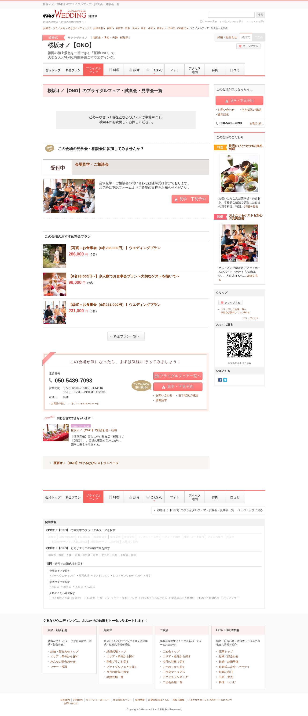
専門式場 (84, 575)
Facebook (220, 380)
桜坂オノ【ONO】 (71, 45)
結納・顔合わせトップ (64, 651)
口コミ (234, 70)
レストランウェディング (127, 575)
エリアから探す (257, 21)
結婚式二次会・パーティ (234, 666)
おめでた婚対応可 (209, 597)
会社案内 (65, 700)
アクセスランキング (175, 677)
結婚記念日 (226, 672)
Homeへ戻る (210, 21)
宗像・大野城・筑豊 (86, 555)
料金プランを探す (117, 661)
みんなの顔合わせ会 (63, 661)
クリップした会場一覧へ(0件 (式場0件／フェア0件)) (235, 311)
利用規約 (78, 700)
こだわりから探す (174, 666)
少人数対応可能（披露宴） (66, 597)
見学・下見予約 (190, 199)
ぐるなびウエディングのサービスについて (210, 700)
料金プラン (73, 70)
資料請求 (161, 400)
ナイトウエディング (125, 597)
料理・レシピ (227, 682)
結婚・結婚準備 (228, 661)
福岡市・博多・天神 (105, 37)
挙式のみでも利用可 (182, 597)
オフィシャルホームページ (85, 403)
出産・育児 (226, 677)
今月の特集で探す (117, 672)
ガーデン (104, 597)
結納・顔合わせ (227, 37)
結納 (221, 656)
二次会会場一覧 (172, 682)
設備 (133, 69)
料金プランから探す (232, 21)
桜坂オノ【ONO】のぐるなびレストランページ (86, 463)
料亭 (148, 575)
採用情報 (140, 700)
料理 (113, 69)
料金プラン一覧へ (125, 336)
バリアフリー (231, 597)
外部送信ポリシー (122, 700)
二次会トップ (171, 651)
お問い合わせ (164, 395)
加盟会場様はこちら (158, 700)
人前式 (79, 586)
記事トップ (226, 651)
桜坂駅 (124, 37)
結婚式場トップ (116, 651)
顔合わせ (232, 656)
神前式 (55, 586)
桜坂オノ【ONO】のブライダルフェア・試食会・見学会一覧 (210, 510)
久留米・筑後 (128, 555)
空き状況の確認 (188, 395)
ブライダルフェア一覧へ (178, 376)
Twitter (225, 380)
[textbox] (231, 15)
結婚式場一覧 (114, 677)
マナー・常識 (58, 666)
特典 (215, 70)
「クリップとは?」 (250, 318)
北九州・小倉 (109, 555)
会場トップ (53, 70)
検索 (260, 14)
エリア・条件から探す (64, 656)
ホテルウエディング (63, 575)
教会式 (67, 586)
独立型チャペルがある (154, 597)
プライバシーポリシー (98, 700)
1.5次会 (91, 597)
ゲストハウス (101, 575)
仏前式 (91, 586)
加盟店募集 (178, 700)
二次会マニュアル (174, 672)
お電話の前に (58, 403)
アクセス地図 (195, 70)
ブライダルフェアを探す (121, 666)
